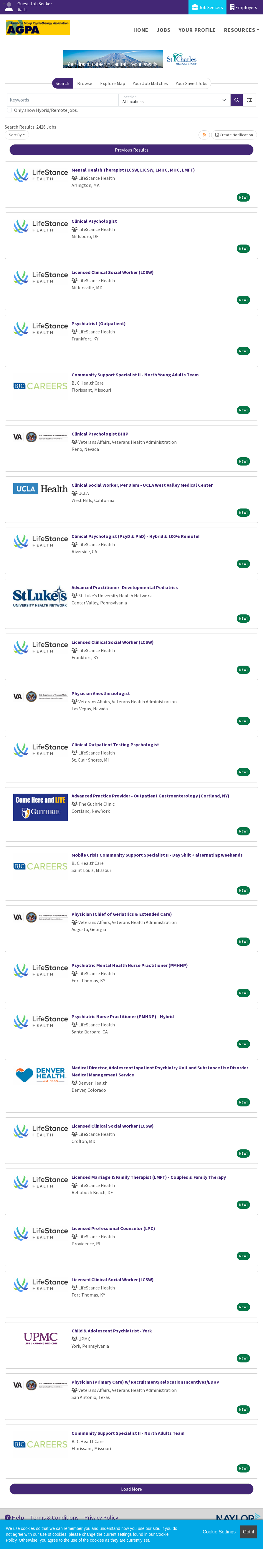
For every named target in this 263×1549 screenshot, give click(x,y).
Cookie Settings (219, 1531)
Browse (84, 83)
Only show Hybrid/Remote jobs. (46, 110)
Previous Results (131, 150)
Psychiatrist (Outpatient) (99, 323)
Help (14, 1517)
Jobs (163, 29)
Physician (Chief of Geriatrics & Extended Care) (122, 914)
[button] (249, 100)
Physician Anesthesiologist (101, 693)
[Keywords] (63, 100)
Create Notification (234, 134)
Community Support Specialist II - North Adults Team (128, 1433)
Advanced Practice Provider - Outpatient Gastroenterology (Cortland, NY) (150, 796)
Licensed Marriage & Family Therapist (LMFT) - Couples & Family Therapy (149, 1177)
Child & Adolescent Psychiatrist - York (112, 1331)
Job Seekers (207, 7)
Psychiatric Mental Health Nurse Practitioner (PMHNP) (130, 965)
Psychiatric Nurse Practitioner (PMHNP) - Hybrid (123, 1016)
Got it (248, 1531)
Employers (243, 7)
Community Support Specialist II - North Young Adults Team (135, 375)
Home (140, 29)
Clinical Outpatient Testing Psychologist (115, 744)
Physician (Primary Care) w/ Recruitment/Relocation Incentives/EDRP (145, 1382)
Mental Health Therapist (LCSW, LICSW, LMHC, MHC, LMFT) (133, 170)
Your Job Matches (150, 83)
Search (62, 83)
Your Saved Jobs (191, 83)
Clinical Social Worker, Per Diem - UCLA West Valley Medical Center (142, 485)
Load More (131, 1489)
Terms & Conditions (54, 1517)
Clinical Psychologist (94, 221)
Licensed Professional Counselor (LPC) (113, 1228)
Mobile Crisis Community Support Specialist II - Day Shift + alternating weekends (157, 855)
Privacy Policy (101, 1517)
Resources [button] (239, 29)
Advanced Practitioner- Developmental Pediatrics (125, 587)
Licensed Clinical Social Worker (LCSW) (113, 272)
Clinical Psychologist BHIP (100, 434)
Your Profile (197, 29)
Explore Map (112, 83)
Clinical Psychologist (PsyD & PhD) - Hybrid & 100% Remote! (136, 536)
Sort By (15, 134)
